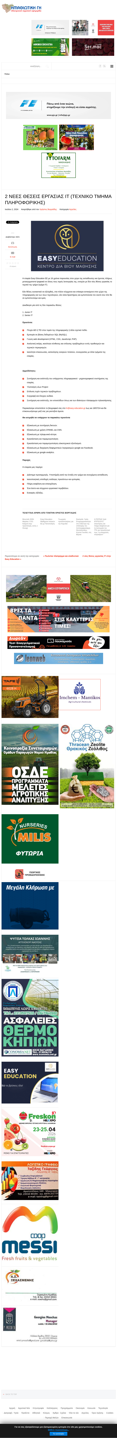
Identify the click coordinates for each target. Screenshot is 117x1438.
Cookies (109, 1413)
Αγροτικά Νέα (24, 1408)
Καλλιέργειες (52, 1408)
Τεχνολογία (103, 1408)
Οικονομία (80, 1408)
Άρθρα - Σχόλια (59, 1413)
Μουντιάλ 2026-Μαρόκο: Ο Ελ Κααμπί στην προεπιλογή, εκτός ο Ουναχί (30, 523)
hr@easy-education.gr (75, 408)
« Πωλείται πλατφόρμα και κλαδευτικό (61, 556)
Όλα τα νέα (74, 1413)
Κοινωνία (91, 1408)
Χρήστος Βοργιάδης (48, 209)
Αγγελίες (72, 209)
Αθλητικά (36, 1413)
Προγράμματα (67, 1408)
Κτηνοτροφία (38, 1408)
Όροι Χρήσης (97, 1413)
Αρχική (12, 1408)
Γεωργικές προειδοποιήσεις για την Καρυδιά (65, 521)
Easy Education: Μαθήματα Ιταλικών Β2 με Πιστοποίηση (47, 521)
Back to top (11, 1394)
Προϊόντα (25, 1413)
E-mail (12, 257)
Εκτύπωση (12, 247)
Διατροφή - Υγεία (11, 1413)
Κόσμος (46, 1413)
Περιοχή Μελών (51, 1418)
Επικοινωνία (66, 1418)
